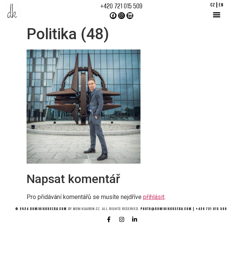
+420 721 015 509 (121, 6)
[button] (217, 15)
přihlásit (153, 197)
